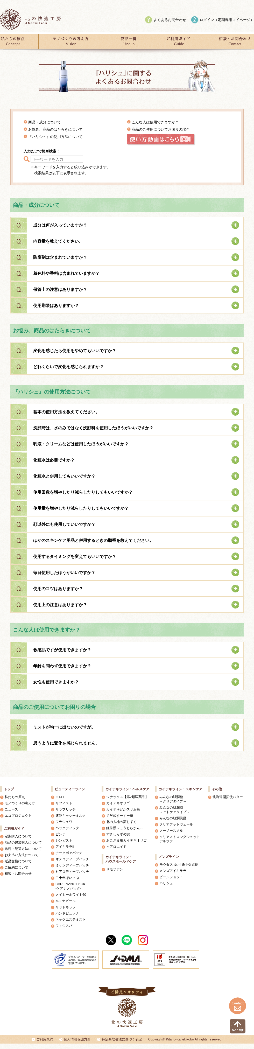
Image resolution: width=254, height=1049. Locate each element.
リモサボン (114, 869)
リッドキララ (65, 907)
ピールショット (171, 877)
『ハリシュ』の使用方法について (55, 137)
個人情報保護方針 (77, 1039)
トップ (9, 789)
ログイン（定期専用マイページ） (227, 20)
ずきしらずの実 (118, 834)
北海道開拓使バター (228, 797)
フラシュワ (63, 822)
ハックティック (67, 828)
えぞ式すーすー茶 (119, 815)
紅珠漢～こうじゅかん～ (124, 828)
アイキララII (64, 847)
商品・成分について (44, 122)
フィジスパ (63, 926)
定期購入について (18, 836)
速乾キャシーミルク (70, 815)
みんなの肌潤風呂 (172, 818)
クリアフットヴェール (176, 824)
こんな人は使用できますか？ (155, 122)
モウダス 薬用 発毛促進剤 (178, 864)
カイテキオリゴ (118, 803)
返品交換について (18, 861)
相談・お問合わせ (18, 874)
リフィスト (63, 803)
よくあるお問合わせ (169, 20)
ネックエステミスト (70, 919)
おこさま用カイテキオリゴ (126, 840)
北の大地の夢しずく (121, 822)
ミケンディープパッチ (72, 865)
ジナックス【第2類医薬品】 (127, 797)
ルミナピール (65, 901)
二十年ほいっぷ (67, 878)
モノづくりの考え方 (20, 803)
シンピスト (63, 840)
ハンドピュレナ (67, 913)
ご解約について (16, 867)
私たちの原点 (15, 797)
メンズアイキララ (172, 871)
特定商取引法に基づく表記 (122, 1039)
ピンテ (60, 834)
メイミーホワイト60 (70, 895)
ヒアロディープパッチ (72, 871)
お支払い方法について (21, 855)
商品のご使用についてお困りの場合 (161, 129)
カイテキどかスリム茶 (123, 809)
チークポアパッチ (68, 853)
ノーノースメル (171, 831)
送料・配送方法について (23, 849)
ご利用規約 (44, 1039)
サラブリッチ (65, 809)
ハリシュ (166, 883)
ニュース (11, 809)
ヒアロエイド (116, 847)
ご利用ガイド (14, 828)
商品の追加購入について (23, 842)
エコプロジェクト (18, 815)
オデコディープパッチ (72, 859)
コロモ (60, 797)
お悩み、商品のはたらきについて (55, 129)
